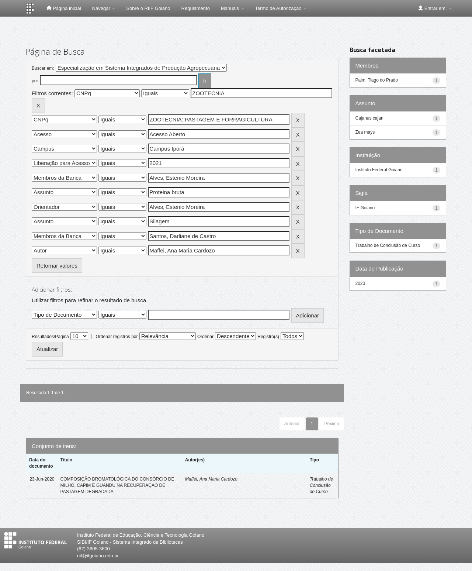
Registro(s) (268, 336)
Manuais (232, 8)
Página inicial (63, 8)
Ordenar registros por (117, 336)
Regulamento (195, 8)
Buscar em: (43, 68)
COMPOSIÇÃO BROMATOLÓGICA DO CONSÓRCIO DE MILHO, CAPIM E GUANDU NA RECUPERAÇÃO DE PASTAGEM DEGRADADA (117, 485)
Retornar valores (57, 265)
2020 (360, 283)
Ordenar (205, 336)
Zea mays (365, 132)
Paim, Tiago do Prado (376, 80)
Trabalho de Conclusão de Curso (321, 485)
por (35, 80)
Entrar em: (435, 8)
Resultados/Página (50, 336)
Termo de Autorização (280, 8)
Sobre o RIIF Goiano (148, 8)
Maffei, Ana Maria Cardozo (211, 479)
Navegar (103, 8)
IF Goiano (365, 207)
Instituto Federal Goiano (379, 169)
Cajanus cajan (369, 118)
